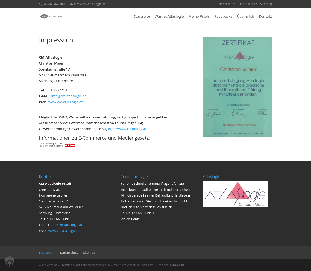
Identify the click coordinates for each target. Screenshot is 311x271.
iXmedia (179, 265)
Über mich (245, 17)
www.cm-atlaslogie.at (65, 102)
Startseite (142, 17)
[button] (9, 261)
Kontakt (265, 17)
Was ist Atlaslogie (169, 17)
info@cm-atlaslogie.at (68, 96)
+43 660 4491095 (54, 4)
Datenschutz (248, 4)
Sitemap (266, 4)
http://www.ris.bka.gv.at (127, 128)
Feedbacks (223, 17)
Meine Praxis (199, 17)
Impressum (227, 4)
